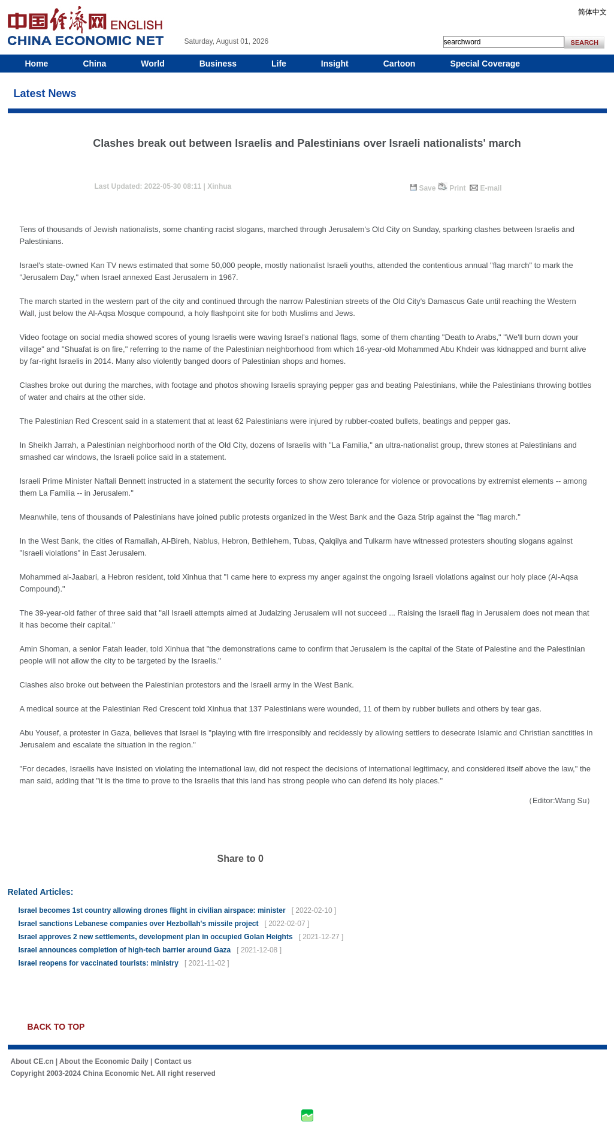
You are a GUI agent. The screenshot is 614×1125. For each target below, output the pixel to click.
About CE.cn (32, 1061)
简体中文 (592, 12)
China (94, 63)
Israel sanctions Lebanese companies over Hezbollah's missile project (139, 923)
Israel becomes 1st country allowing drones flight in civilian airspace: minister (152, 910)
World (152, 63)
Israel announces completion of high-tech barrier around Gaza (125, 950)
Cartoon (399, 63)
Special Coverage (485, 63)
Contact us (173, 1061)
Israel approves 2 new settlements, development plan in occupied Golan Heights (156, 937)
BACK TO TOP (56, 1026)
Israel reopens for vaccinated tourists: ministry (99, 963)
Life (278, 63)
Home (37, 63)
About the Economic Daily (104, 1061)
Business (218, 63)
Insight (335, 63)
